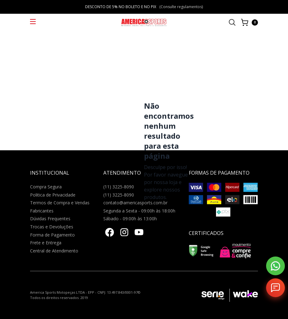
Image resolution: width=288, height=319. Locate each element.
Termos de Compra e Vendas (60, 203)
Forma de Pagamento (52, 235)
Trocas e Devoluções (51, 227)
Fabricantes (42, 211)
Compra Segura (46, 187)
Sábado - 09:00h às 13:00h (130, 219)
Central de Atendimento (54, 251)
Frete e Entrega (45, 243)
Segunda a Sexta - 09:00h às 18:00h (139, 211)
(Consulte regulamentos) (181, 6)
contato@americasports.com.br (135, 203)
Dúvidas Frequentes (50, 219)
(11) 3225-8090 (118, 187)
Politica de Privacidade (52, 195)
